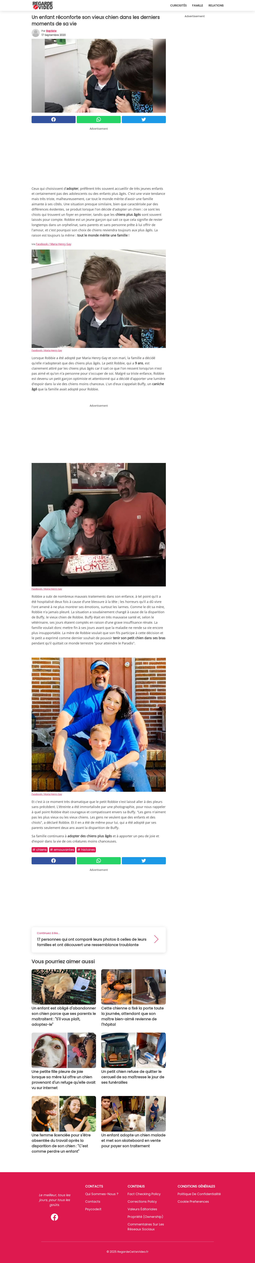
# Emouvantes (62, 849)
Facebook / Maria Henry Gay (53, 244)
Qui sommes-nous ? (101, 1194)
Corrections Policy (142, 1201)
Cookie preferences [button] (193, 1201)
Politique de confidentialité (199, 1194)
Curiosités (178, 5)
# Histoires (86, 849)
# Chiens (39, 849)
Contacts (92, 1201)
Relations (216, 5)
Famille (197, 5)
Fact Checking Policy (144, 1194)
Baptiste (51, 31)
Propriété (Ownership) (145, 1216)
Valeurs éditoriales (142, 1209)
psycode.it (93, 1209)
